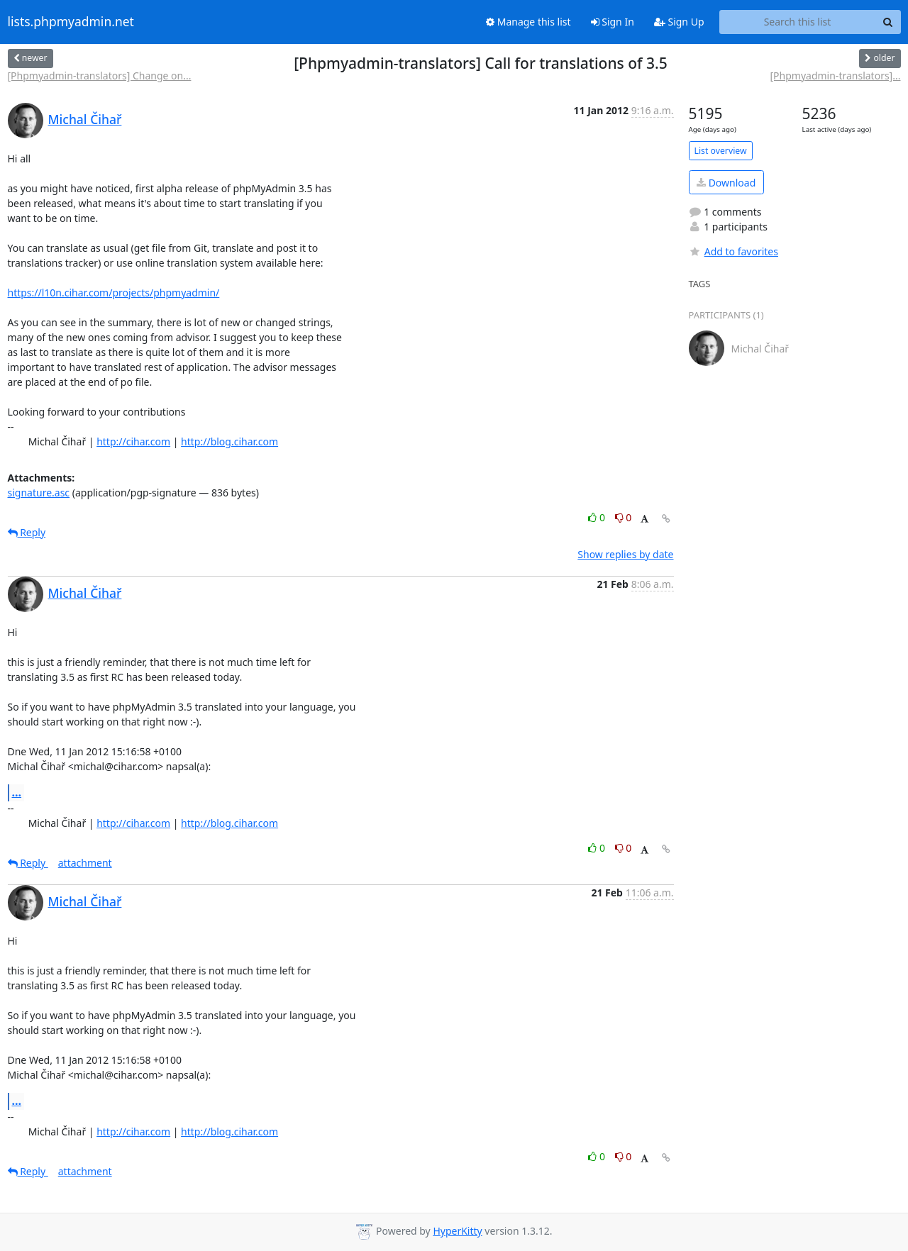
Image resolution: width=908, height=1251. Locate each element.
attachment (85, 862)
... (17, 792)
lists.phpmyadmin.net (71, 21)
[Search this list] (797, 22)
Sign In (612, 21)
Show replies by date (625, 554)
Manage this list (528, 21)
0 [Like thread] (597, 517)
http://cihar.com (133, 441)
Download (726, 182)
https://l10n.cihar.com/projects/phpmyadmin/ (114, 292)
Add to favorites (733, 251)
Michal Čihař (85, 119)
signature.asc (39, 492)
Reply (27, 532)
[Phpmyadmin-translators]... (835, 75)
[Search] (888, 22)
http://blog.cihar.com (229, 441)
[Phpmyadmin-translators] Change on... (100, 75)
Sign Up (679, 21)
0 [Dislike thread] (623, 517)
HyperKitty (457, 1231)
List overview (720, 151)
